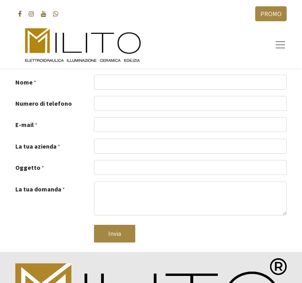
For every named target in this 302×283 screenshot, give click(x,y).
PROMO (271, 14)
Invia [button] (114, 233)
